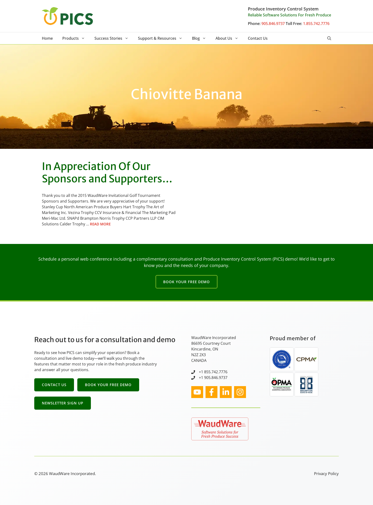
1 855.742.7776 (214, 371)
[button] (329, 38)
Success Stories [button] (113, 38)
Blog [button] (201, 38)
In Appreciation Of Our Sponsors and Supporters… (107, 172)
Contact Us (258, 38)
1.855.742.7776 (316, 23)
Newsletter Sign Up (62, 403)
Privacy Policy (326, 473)
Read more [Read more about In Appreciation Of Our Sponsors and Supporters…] (100, 224)
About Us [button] (229, 38)
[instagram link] (197, 392)
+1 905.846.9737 (213, 377)
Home (47, 38)
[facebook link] (211, 392)
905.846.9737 (273, 23)
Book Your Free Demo (186, 281)
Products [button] (76, 38)
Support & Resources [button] (162, 38)
